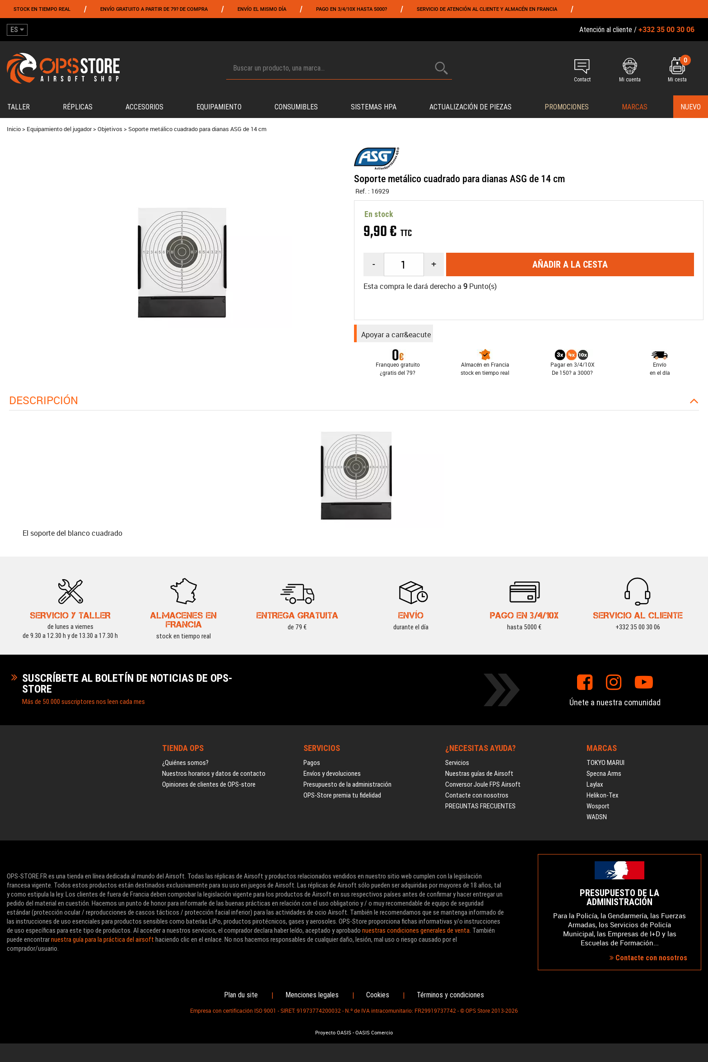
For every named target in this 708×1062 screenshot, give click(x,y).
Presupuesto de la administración (347, 788)
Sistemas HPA (373, 107)
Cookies (377, 998)
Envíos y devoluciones (332, 777)
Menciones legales (312, 998)
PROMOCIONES (567, 107)
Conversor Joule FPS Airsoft (483, 788)
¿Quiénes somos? (185, 766)
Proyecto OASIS (333, 1036)
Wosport (598, 810)
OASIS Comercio (374, 1036)
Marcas (634, 107)
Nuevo (690, 107)
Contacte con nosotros (476, 799)
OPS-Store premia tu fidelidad (342, 799)
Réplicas (78, 107)
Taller (18, 107)
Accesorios (144, 107)
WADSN (597, 821)
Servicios (457, 766)
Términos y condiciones (450, 998)
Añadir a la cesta (570, 264)
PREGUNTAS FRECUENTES (480, 810)
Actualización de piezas (470, 107)
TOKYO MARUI (605, 766)
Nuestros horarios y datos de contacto (214, 777)
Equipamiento (219, 107)
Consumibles (296, 107)
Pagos (311, 766)
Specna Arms (604, 777)
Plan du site (241, 998)
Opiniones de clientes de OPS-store (209, 788)
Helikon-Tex (603, 799)
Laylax (595, 788)
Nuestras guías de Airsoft (479, 777)
